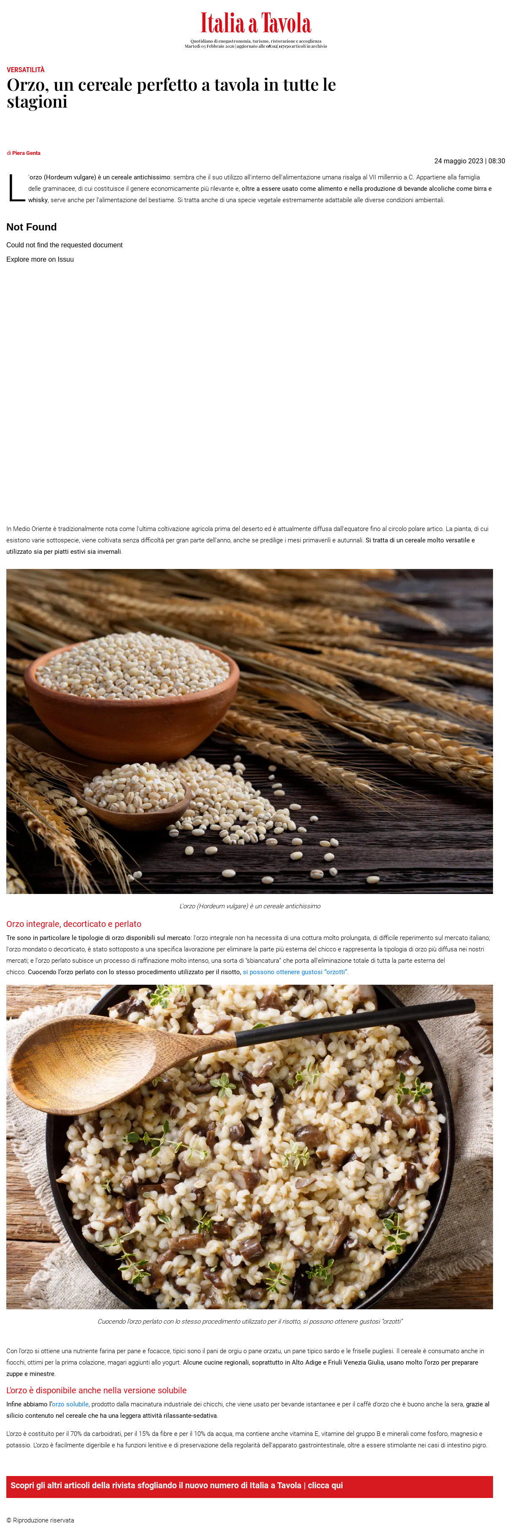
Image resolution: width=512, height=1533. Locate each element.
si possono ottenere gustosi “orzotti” (295, 972)
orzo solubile (70, 1404)
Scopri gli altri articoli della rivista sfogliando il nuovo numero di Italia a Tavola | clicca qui (177, 1485)
